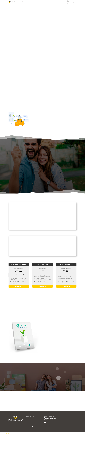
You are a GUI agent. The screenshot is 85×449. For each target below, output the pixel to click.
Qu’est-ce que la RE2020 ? (32, 422)
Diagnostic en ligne (31, 424)
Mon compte (72, 2)
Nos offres (38, 2)
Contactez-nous (49, 423)
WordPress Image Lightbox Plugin (7, 433)
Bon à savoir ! (61, 2)
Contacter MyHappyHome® (33, 426)
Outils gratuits (45, 2)
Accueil (28, 418)
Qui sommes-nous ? (29, 2)
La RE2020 (53, 2)
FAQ (57, 2)
